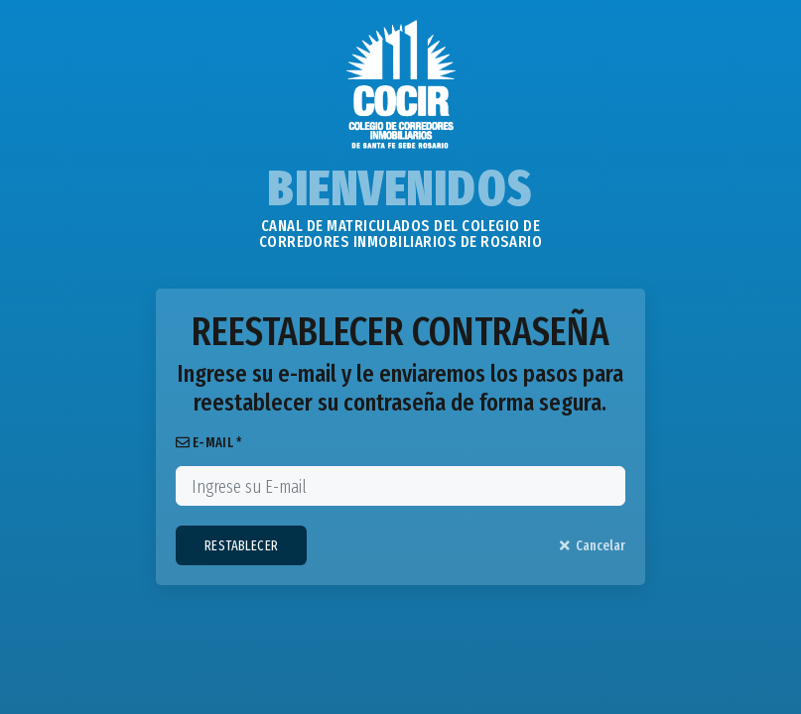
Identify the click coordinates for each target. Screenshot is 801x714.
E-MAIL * (209, 442)
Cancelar (593, 545)
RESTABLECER (241, 545)
